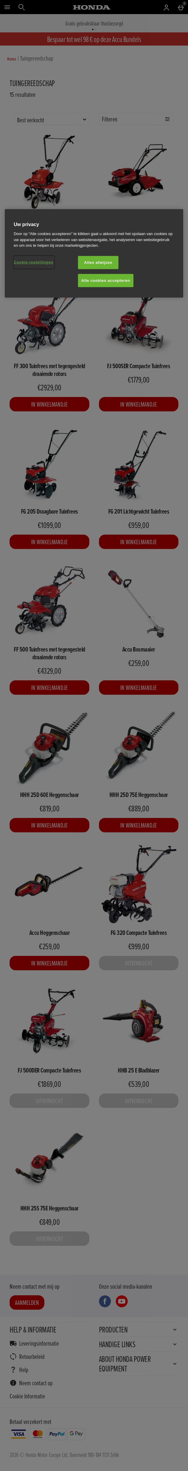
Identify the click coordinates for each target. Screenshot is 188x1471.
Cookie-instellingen (33, 262)
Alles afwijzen (98, 262)
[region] (94, 253)
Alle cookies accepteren (105, 280)
